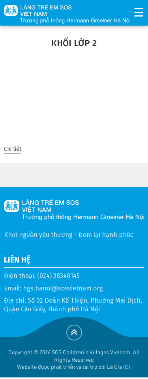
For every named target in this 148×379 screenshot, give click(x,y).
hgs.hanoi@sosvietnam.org (63, 288)
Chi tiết (12, 149)
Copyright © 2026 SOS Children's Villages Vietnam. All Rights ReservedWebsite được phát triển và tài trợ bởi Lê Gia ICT (74, 359)
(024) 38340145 (58, 275)
